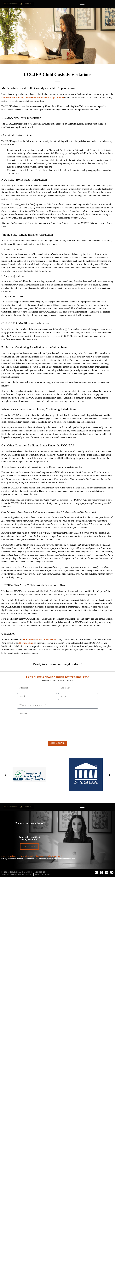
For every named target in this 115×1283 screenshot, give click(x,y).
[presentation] (38, 732)
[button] (5, 775)
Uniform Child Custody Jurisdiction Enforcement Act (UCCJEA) (32, 97)
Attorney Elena (25, 643)
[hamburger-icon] (82, 4)
